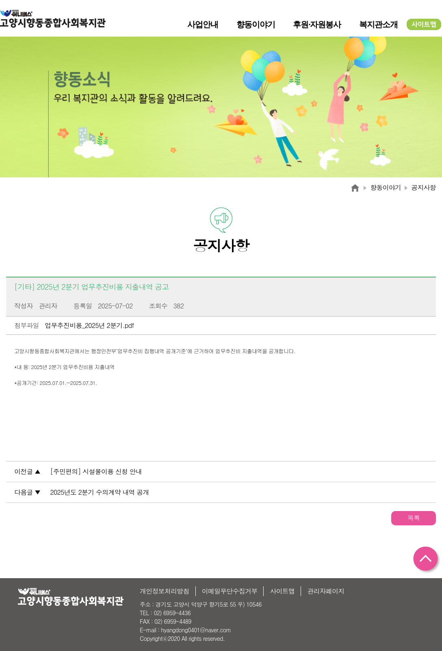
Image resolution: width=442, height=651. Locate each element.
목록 (413, 517)
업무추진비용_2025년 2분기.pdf (89, 325)
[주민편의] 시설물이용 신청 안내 (96, 471)
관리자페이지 (325, 591)
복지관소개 (378, 24)
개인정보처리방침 (164, 591)
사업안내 (202, 24)
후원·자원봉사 (317, 24)
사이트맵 (282, 591)
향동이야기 (255, 24)
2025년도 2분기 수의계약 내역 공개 (99, 492)
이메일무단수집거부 (230, 591)
